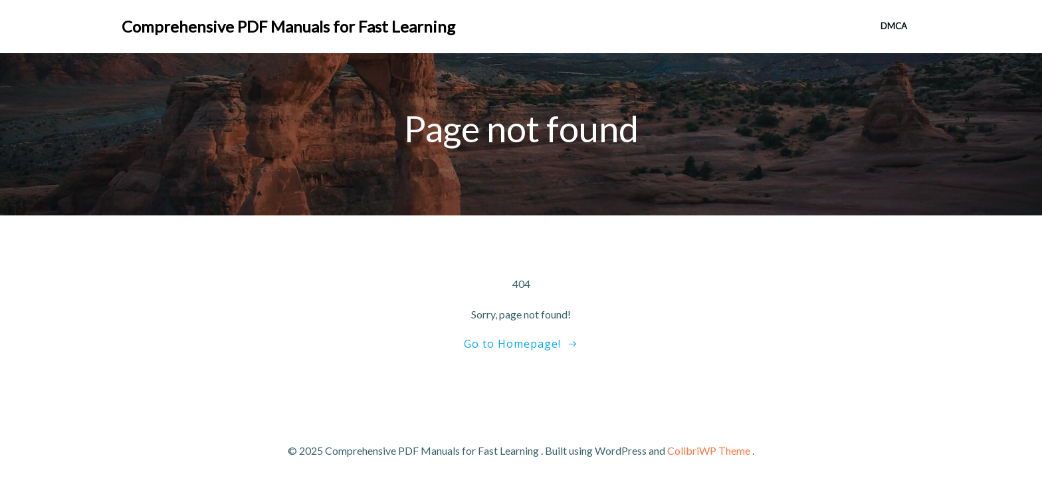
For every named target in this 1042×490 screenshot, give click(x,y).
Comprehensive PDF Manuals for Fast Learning (288, 26)
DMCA (894, 26)
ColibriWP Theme (708, 450)
